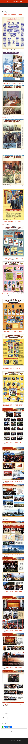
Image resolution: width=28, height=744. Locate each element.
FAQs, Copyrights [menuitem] (11, 740)
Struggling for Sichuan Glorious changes (12, 442)
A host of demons (6, 49)
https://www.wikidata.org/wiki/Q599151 (13, 14)
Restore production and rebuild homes (11, 185)
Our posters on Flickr (8, 731)
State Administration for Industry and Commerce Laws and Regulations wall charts (11, 223)
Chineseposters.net (14, 2)
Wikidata (6, 12)
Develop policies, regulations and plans (11, 83)
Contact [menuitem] (19, 740)
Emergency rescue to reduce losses (11, 149)
